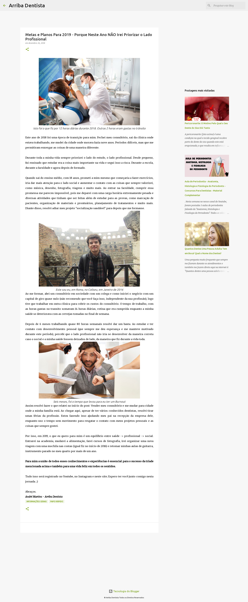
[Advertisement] (89, 560)
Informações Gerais (37, 501)
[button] (27, 49)
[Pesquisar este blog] (228, 5)
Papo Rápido (56, 501)
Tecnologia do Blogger (124, 591)
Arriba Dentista (27, 5)
